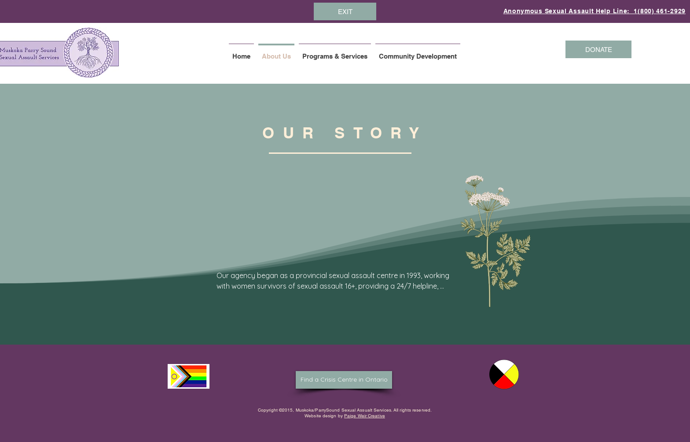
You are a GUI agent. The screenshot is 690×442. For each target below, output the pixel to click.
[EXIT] (345, 11)
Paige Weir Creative (364, 416)
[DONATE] (598, 49)
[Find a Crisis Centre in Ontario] (344, 380)
